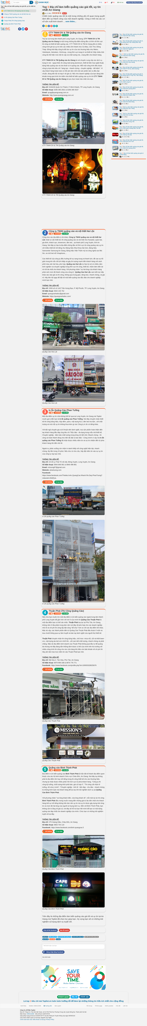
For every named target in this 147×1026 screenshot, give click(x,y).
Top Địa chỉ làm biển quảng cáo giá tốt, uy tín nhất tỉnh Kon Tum (131, 140)
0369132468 (30, 1014)
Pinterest (26, 28)
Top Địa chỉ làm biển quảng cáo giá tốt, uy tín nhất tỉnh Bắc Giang (131, 35)
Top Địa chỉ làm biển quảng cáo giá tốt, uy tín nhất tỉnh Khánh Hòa (131, 94)
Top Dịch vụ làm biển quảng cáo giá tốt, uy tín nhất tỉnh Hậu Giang (131, 61)
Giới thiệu (23, 1006)
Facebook (19, 28)
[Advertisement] (73, 213)
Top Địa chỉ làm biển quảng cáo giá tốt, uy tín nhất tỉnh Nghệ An (131, 48)
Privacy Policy (50, 1019)
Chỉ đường (57, 35)
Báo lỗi (64, 13)
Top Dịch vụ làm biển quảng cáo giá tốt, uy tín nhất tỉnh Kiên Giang (131, 54)
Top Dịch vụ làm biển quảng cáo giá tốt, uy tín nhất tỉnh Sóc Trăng (131, 107)
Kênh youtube (109, 1006)
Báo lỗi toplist (64, 930)
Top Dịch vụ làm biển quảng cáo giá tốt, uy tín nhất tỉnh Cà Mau (131, 114)
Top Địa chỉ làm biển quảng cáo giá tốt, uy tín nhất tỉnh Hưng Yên (131, 120)
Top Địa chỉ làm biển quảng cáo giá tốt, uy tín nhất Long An (131, 81)
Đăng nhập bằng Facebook (52, 952)
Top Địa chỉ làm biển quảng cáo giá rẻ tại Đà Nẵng (131, 153)
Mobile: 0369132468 (35, 1006)
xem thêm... (70, 21)
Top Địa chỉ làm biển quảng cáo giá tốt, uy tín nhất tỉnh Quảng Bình (131, 87)
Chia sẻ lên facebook (50, 930)
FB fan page (98, 1006)
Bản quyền (58, 1006)
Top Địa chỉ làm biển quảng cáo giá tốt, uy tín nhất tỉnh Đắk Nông (131, 101)
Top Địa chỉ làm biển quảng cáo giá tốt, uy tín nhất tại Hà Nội (131, 134)
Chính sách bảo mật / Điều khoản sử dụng (32, 1019)
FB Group (89, 1006)
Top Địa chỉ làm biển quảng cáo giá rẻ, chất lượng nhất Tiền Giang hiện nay (131, 41)
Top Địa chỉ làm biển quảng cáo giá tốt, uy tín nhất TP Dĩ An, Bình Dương (131, 68)
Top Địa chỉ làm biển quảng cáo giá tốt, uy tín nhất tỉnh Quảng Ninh (131, 147)
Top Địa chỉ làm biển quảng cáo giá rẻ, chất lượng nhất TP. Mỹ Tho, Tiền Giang (131, 74)
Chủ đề (118, 1006)
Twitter (22, 28)
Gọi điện (65, 35)
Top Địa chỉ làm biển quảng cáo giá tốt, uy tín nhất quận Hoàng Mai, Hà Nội (131, 127)
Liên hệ (125, 1006)
